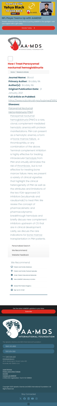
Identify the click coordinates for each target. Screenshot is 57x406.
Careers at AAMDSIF (9, 376)
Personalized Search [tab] (21, 246)
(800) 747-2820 (10, 346)
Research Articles (23, 72)
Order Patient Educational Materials (23, 275)
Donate (5, 374)
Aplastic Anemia (11, 342)
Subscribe (28, 311)
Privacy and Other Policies (11, 372)
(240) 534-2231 (11, 357)
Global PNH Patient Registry (21, 286)
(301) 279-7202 (10, 351)
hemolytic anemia (20, 127)
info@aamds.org (8, 359)
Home (13, 72)
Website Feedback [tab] (20, 255)
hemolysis (31, 158)
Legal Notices (7, 370)
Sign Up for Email (17, 290)
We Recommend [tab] (19, 250)
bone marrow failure (25, 139)
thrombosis (24, 165)
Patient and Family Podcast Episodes (24, 271)
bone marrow (34, 235)
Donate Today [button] (28, 28)
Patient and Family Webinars (21, 267)
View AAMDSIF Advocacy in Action (23, 279)
